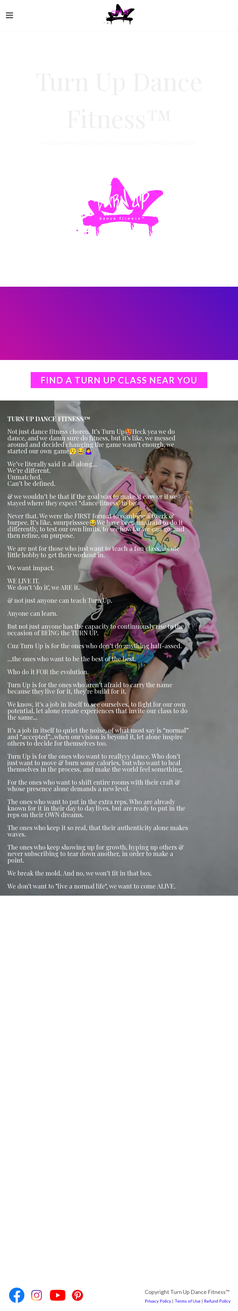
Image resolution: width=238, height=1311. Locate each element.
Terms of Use (187, 1301)
